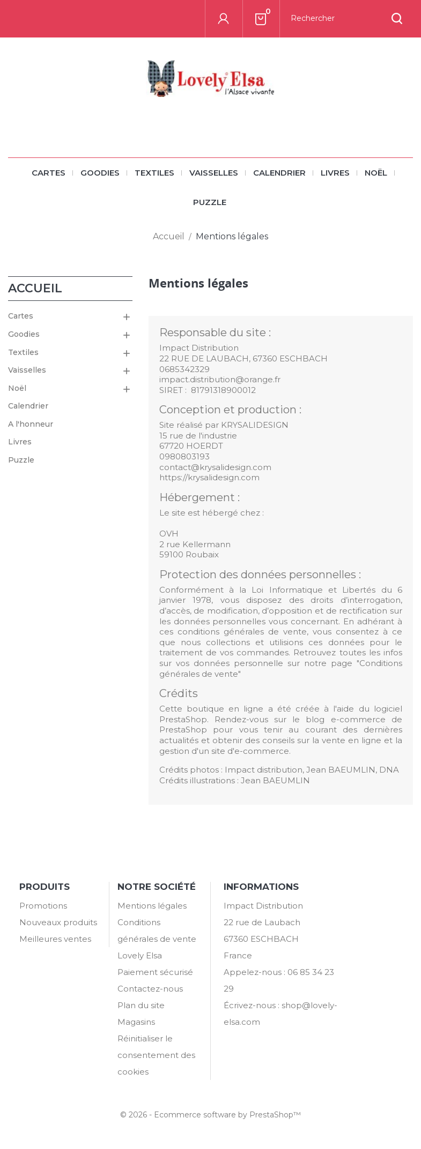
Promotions (43, 906)
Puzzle (209, 202)
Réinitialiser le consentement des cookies (156, 1055)
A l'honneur (30, 424)
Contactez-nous (150, 989)
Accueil (35, 288)
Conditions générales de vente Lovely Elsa (156, 939)
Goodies (100, 173)
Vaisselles (213, 173)
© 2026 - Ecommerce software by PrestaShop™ (210, 1115)
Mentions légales (152, 906)
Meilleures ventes (55, 939)
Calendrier (279, 173)
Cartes (48, 173)
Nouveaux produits (58, 922)
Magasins (136, 1022)
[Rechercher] (346, 18)
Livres (335, 173)
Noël (376, 173)
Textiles (154, 173)
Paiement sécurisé (155, 972)
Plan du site (141, 1005)
